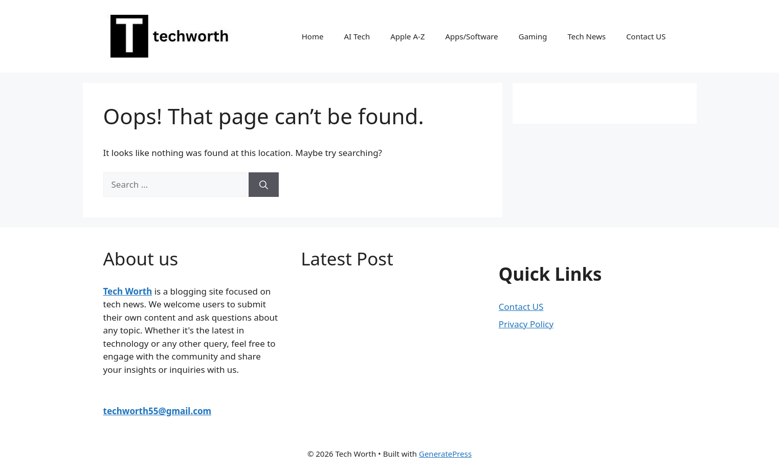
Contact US (645, 36)
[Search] (264, 184)
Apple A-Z (407, 36)
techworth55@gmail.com (157, 411)
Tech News (586, 36)
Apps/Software (471, 36)
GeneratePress (445, 454)
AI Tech (357, 36)
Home (313, 36)
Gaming (533, 36)
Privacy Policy (526, 324)
